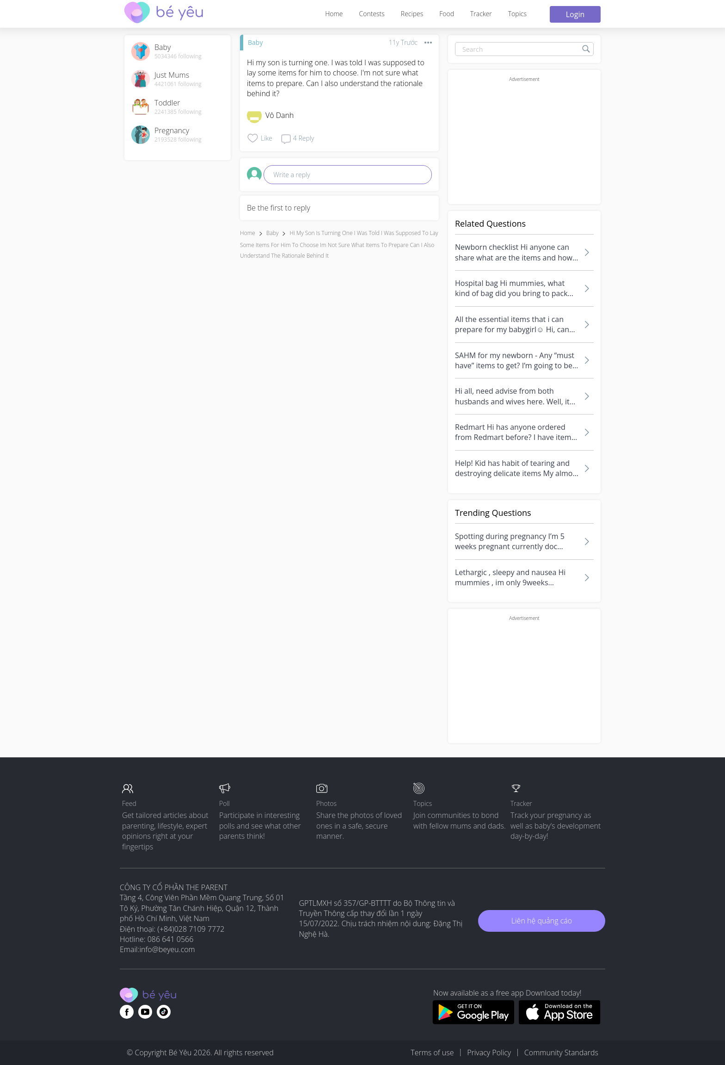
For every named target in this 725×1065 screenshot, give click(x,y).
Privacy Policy (489, 1052)
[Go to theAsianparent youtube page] (145, 1012)
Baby (255, 42)
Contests (372, 13)
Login (575, 14)
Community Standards (561, 1052)
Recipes (412, 13)
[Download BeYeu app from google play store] (473, 1021)
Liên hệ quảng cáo (541, 921)
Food (446, 13)
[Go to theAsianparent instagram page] (164, 1012)
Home (334, 13)
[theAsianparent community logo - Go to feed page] (163, 13)
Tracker (481, 13)
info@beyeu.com (167, 949)
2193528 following (178, 139)
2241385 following (178, 112)
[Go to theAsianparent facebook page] (127, 1012)
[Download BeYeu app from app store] (560, 1021)
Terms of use (432, 1052)
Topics (517, 13)
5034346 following (178, 56)
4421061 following (178, 84)
